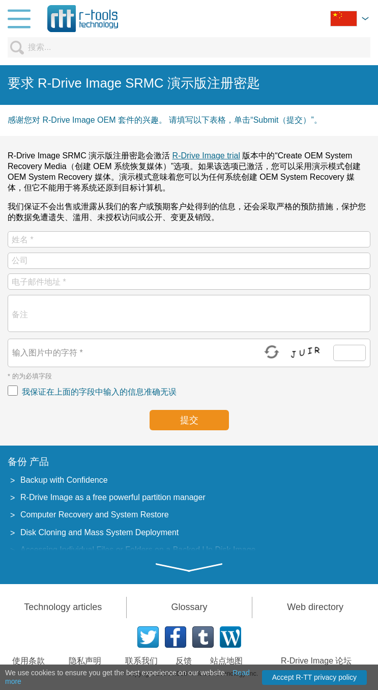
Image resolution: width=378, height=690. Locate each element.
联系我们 (141, 660)
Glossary (189, 607)
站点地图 (226, 660)
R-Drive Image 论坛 (316, 660)
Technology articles (63, 607)
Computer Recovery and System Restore (94, 514)
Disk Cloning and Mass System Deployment (99, 532)
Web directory (315, 607)
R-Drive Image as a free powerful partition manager (113, 497)
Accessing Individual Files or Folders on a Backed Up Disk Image (137, 549)
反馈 (184, 660)
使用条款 (28, 660)
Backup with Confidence (64, 480)
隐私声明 (85, 660)
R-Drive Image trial (206, 155)
